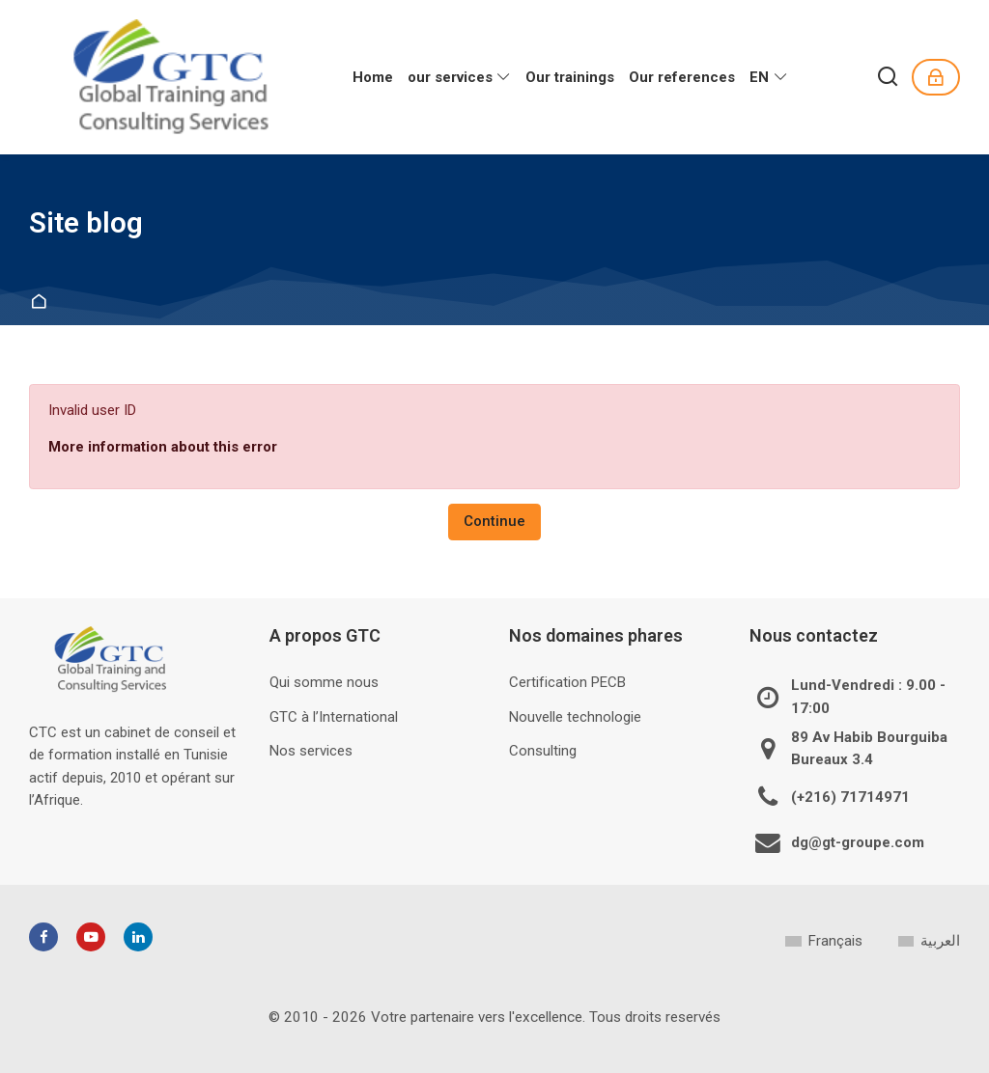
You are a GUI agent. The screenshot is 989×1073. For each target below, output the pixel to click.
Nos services (311, 750)
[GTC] (174, 77)
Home (42, 302)
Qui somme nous (324, 682)
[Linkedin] (138, 936)
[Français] (823, 941)
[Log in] (936, 77)
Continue (494, 521)
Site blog (86, 223)
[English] (769, 77)
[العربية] (929, 941)
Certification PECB (567, 682)
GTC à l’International (333, 717)
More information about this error (162, 446)
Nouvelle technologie (575, 717)
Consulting (543, 750)
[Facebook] (43, 936)
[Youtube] (90, 936)
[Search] (888, 78)
